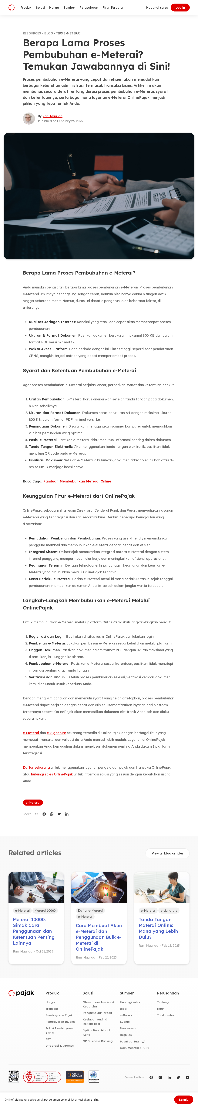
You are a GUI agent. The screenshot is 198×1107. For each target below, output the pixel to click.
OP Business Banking (98, 1041)
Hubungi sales (157, 7)
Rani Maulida (52, 116)
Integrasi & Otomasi (60, 1045)
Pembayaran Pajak (58, 1015)
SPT (48, 1039)
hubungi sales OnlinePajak (52, 774)
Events (125, 1021)
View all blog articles (167, 853)
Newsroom (128, 1028)
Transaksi (52, 1008)
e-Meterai (31, 733)
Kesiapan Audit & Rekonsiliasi (95, 1021)
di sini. (95, 1099)
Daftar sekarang (36, 767)
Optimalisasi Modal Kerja (96, 1032)
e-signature (168, 910)
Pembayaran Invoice (60, 1021)
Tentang (163, 1002)
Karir (160, 1008)
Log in (180, 7)
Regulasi (126, 1035)
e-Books (126, 1015)
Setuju (184, 1100)
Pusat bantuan (130, 1041)
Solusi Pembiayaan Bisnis (58, 1030)
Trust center (165, 1015)
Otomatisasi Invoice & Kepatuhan (99, 1004)
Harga (50, 1002)
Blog (123, 1008)
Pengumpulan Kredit (97, 1013)
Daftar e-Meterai (90, 910)
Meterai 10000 (45, 910)
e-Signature (56, 733)
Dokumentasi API (132, 1048)
